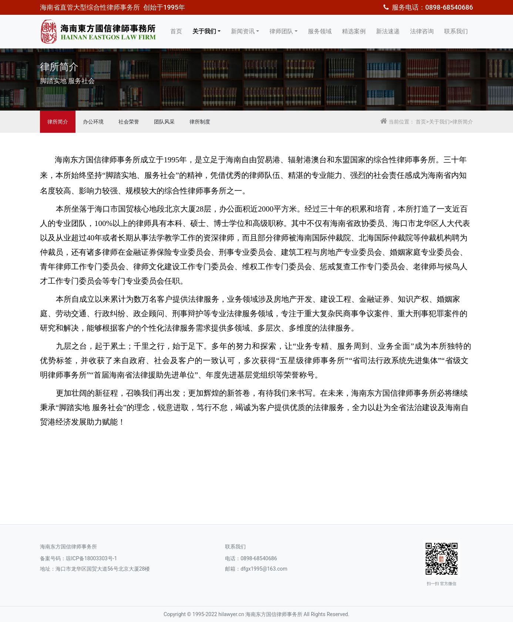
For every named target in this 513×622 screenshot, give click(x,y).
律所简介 (57, 122)
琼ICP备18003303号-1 (91, 558)
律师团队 (281, 31)
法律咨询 (422, 31)
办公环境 (93, 122)
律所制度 (200, 122)
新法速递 (388, 31)
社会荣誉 (128, 122)
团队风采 (164, 122)
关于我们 (204, 31)
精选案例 (354, 31)
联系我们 (456, 31)
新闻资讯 (243, 31)
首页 (176, 31)
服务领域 (320, 31)
